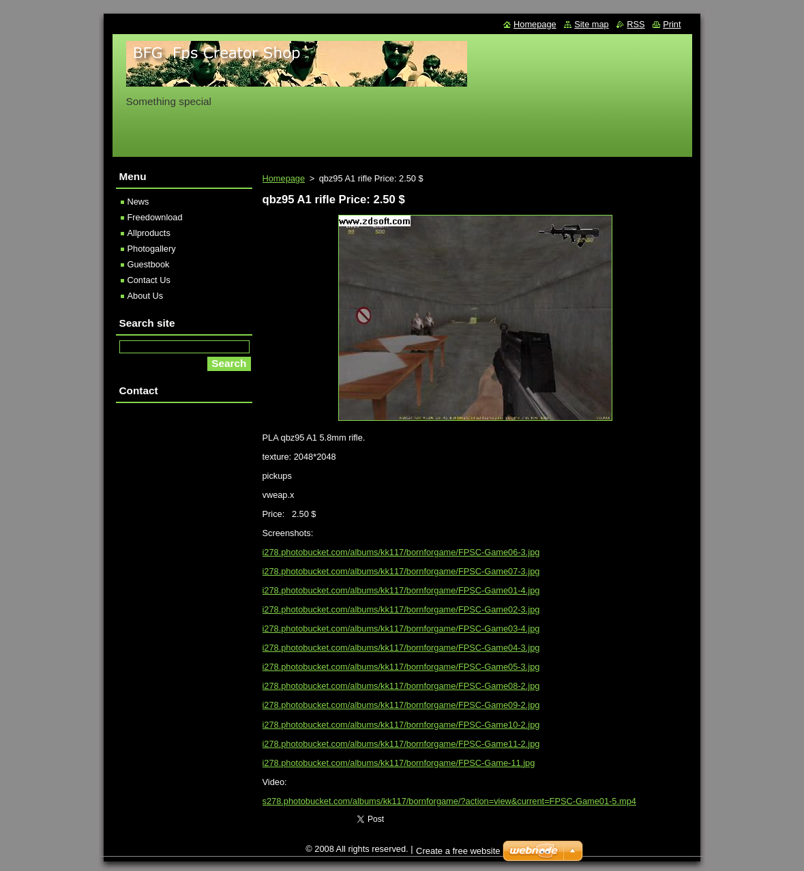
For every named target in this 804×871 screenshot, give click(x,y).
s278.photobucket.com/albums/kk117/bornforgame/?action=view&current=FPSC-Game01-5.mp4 (449, 801)
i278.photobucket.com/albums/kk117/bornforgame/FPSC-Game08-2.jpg (401, 686)
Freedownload (155, 217)
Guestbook (149, 264)
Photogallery (152, 248)
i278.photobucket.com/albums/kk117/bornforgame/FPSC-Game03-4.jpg (401, 628)
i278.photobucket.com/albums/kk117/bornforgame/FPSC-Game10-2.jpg (401, 725)
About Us (146, 296)
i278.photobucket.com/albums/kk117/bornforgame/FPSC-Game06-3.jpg (401, 552)
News (138, 201)
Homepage (284, 178)
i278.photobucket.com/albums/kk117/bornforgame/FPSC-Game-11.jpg (399, 763)
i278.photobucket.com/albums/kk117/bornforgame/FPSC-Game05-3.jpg (401, 667)
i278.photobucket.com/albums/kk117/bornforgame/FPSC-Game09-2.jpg (401, 705)
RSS (635, 24)
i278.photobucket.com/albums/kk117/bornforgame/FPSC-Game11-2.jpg (401, 744)
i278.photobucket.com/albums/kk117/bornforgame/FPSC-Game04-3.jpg (401, 648)
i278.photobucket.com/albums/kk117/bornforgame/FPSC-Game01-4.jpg (401, 590)
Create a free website (458, 851)
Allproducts (149, 233)
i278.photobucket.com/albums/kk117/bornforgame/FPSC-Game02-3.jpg (401, 609)
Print (672, 24)
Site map (591, 24)
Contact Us (149, 280)
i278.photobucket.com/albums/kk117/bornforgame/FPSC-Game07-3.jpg (401, 571)
